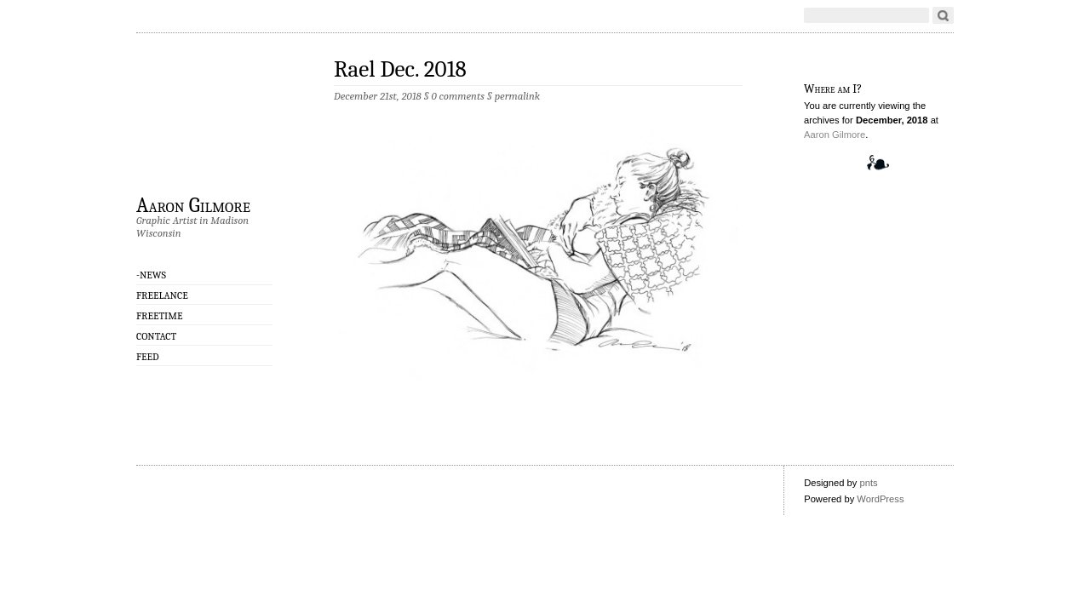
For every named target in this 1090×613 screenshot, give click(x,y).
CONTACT (156, 336)
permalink (517, 95)
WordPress (880, 499)
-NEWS (151, 275)
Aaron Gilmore (193, 204)
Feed (147, 357)
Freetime (159, 316)
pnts (868, 483)
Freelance (162, 295)
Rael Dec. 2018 (400, 69)
